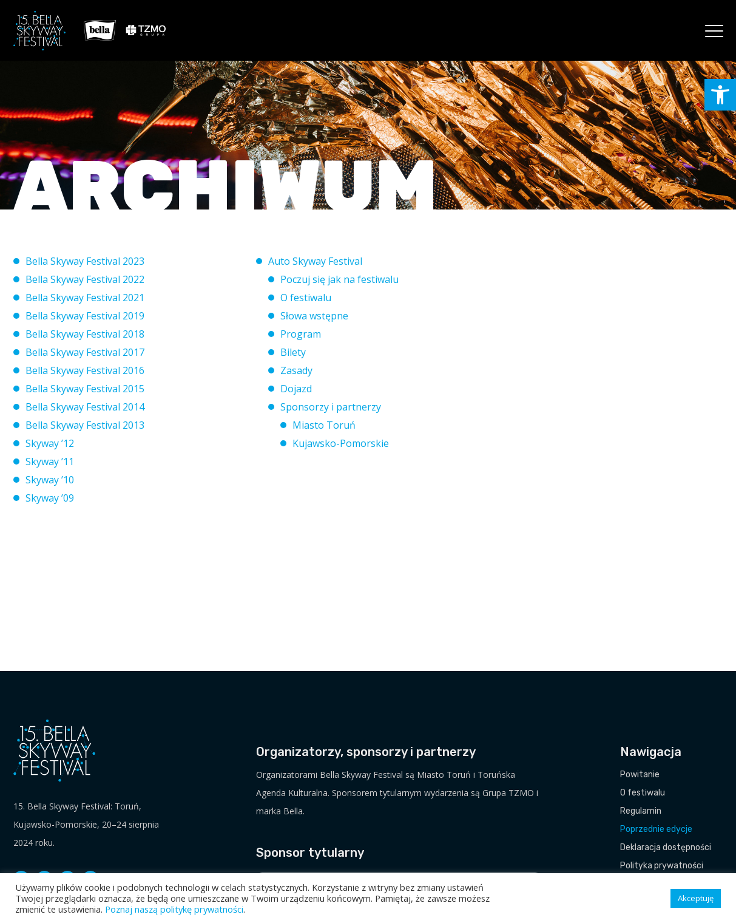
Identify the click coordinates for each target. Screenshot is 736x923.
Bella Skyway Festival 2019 (84, 315)
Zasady (296, 370)
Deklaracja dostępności (665, 847)
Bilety (293, 352)
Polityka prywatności (661, 865)
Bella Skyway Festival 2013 (84, 425)
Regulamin (640, 811)
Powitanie (640, 774)
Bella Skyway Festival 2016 (84, 370)
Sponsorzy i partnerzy (330, 407)
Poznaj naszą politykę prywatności (174, 909)
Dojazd (296, 388)
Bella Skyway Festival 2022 (84, 279)
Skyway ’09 (49, 498)
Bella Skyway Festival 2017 (84, 352)
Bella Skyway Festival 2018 (84, 334)
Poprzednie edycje (656, 829)
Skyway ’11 (49, 461)
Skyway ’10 (49, 479)
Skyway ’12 (49, 443)
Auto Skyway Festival (315, 261)
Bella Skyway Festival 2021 (84, 297)
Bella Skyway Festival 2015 (84, 388)
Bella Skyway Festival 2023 (84, 261)
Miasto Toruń (324, 425)
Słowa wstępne (314, 315)
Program (300, 334)
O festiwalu (305, 297)
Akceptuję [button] (696, 898)
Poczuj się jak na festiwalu (339, 279)
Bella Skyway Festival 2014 (84, 407)
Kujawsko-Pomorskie (340, 443)
